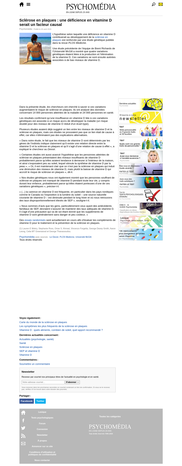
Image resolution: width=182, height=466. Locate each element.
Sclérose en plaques (30, 347)
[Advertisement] (67, 84)
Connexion (42, 429)
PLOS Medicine (67, 237)
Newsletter (42, 435)
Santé (22, 343)
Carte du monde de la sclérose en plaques (43, 322)
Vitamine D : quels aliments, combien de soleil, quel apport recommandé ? (61, 330)
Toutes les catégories (110, 416)
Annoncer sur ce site (42, 446)
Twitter (40, 401)
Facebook (27, 401)
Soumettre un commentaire (34, 364)
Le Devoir (54, 237)
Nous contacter (42, 460)
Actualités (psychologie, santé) (36, 339)
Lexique (42, 412)
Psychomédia (25, 29)
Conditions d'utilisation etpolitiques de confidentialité (42, 453)
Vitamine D (25, 354)
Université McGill (83, 237)
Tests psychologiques (42, 418)
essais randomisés (35, 220)
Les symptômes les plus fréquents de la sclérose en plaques (53, 326)
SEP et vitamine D (29, 351)
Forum (42, 423)
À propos (42, 441)
